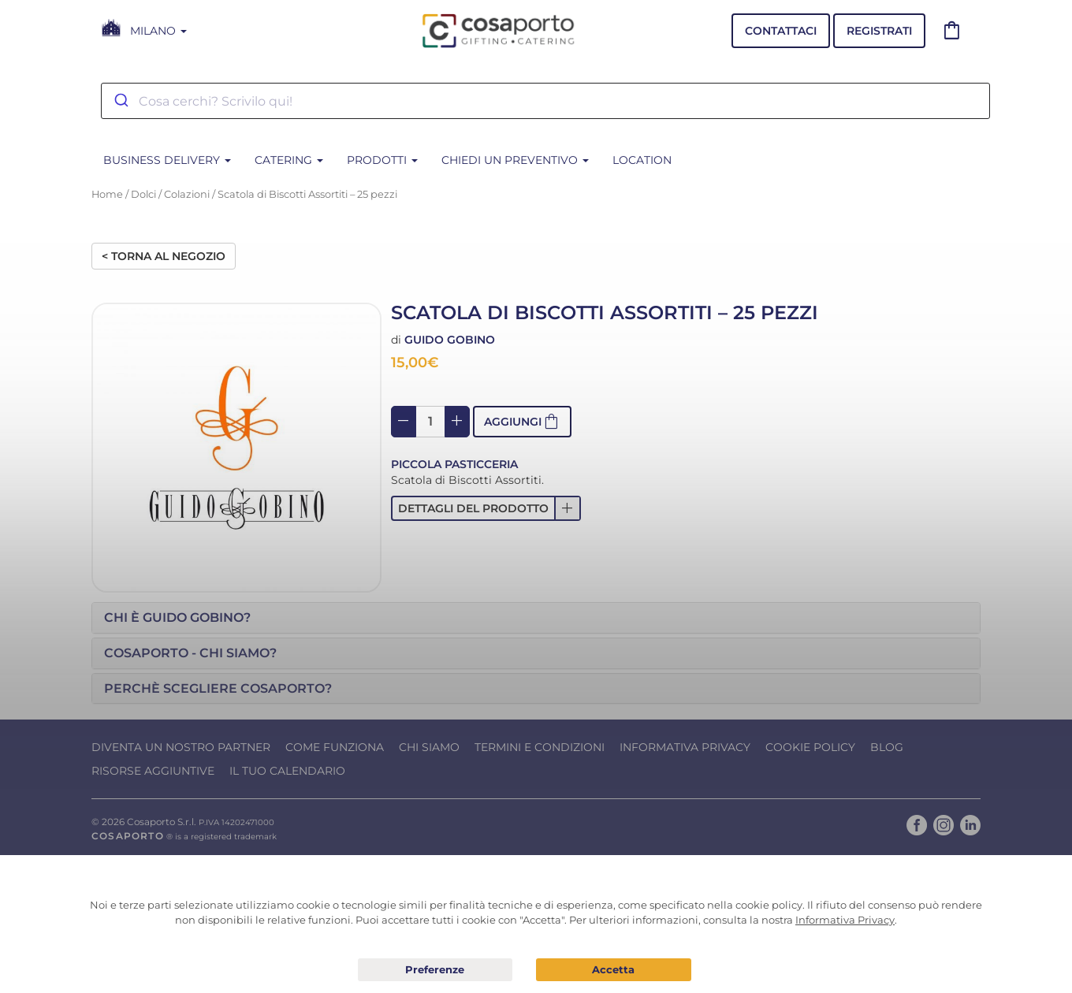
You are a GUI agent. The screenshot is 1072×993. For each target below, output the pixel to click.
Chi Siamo (429, 747)
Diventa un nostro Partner (180, 747)
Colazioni (187, 194)
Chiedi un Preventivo (515, 160)
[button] (486, 508)
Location (642, 160)
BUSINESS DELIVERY (167, 160)
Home (107, 194)
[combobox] (545, 101)
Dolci (143, 194)
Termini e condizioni (540, 747)
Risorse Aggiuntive (152, 771)
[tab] (536, 618)
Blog (886, 747)
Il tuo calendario (287, 771)
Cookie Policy (810, 747)
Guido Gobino (449, 340)
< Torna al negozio (163, 256)
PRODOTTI (382, 160)
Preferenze (435, 970)
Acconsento (613, 969)
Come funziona (334, 747)
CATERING (289, 160)
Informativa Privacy (685, 747)
